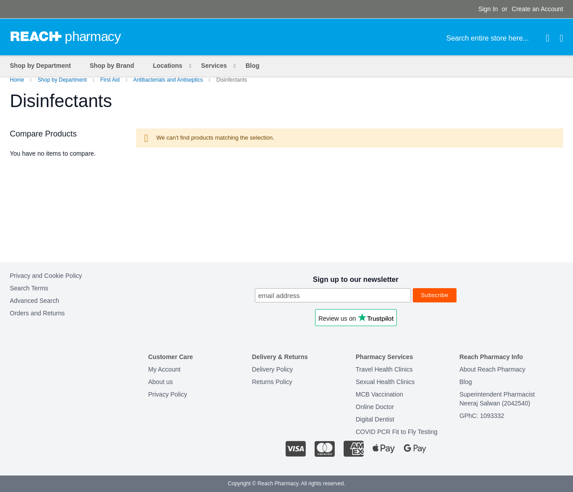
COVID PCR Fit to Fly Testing (396, 431)
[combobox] (498, 38)
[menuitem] (169, 65)
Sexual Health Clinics (385, 381)
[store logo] (65, 37)
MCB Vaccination (379, 394)
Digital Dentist (375, 419)
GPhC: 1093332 (482, 415)
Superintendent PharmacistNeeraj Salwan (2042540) (497, 399)
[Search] (547, 38)
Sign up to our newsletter (356, 279)
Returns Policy (272, 381)
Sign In (488, 8)
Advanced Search (34, 300)
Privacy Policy (167, 394)
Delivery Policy (272, 369)
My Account (164, 369)
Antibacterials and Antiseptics (168, 80)
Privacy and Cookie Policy (46, 275)
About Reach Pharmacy (493, 369)
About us (160, 381)
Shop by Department (62, 80)
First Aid (110, 80)
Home (17, 80)
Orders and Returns (37, 313)
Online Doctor (375, 406)
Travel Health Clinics (384, 369)
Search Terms (29, 288)
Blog (466, 381)
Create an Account (537, 8)
